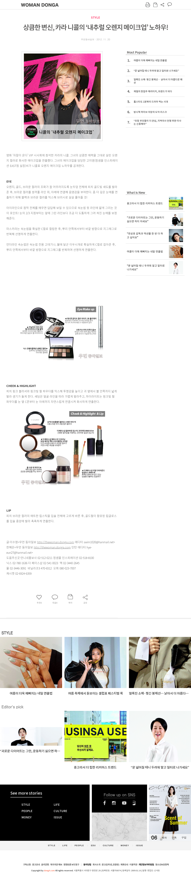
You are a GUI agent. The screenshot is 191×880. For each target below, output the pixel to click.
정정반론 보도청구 (71, 864)
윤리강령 (45, 864)
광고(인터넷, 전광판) (110, 864)
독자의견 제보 (56, 864)
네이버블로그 (134, 803)
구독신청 (27, 864)
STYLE (95, 17)
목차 (164, 837)
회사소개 (96, 864)
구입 (183, 837)
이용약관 (133, 864)
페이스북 (104, 803)
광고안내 (36, 864)
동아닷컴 (87, 864)
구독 (174, 837)
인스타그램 (114, 803)
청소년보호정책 (162, 864)
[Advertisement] (54, 277)
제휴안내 (124, 864)
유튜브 (124, 803)
